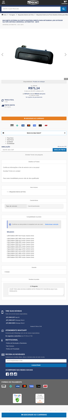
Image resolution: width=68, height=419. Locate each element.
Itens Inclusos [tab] (34, 187)
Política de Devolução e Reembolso (16, 343)
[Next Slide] (65, 54)
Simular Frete (59, 150)
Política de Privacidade (12, 349)
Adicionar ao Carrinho (34, 118)
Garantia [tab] (34, 267)
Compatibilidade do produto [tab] (34, 217)
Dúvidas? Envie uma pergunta (34, 154)
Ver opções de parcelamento (34, 97)
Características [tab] (34, 200)
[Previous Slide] (2, 54)
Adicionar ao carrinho (34, 415)
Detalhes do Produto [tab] (33, 161)
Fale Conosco (10, 346)
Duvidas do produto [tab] (34, 279)
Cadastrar (36, 365)
